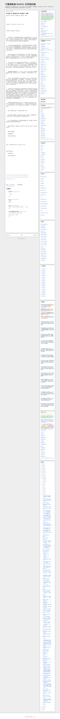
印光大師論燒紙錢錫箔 (46, 616)
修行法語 (44, 704)
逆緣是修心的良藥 (46, 649)
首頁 (22, 235)
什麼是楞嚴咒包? (45, 522)
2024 (43, 463)
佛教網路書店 (43, 130)
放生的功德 (44, 539)
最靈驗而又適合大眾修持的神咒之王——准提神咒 (47, 597)
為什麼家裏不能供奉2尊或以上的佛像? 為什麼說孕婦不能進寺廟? (47, 546)
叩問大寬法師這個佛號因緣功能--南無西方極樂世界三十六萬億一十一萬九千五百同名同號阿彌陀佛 (47, 685)
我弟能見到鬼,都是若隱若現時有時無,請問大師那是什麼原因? (47, 700)
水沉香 (42, 419)
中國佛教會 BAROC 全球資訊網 (20, 4)
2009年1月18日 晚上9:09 (15, 199)
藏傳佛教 (42, 185)
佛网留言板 (43, 93)
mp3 (44, 236)
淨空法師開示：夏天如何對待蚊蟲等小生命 (47, 668)
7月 (43, 485)
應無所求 (44, 536)
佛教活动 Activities (44, 69)
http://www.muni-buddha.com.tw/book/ (47, 139)
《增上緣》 (44, 638)
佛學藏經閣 (43, 123)
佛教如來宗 (43, 116)
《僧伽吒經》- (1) (46, 557)
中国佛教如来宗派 (44, 90)
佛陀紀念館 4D (43, 194)
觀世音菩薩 (43, 159)
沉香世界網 (44, 422)
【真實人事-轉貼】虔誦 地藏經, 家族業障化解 (47, 567)
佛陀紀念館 (43, 161)
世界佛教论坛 (43, 86)
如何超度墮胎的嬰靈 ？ (46, 544)
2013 (43, 471)
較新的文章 (8, 235)
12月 (44, 478)
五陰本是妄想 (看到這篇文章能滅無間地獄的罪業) (47, 643)
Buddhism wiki (43, 307)
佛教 (41, 111)
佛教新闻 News (43, 74)
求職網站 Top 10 (43, 23)
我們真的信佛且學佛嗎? (47, 664)
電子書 (42, 149)
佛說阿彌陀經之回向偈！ (47, 658)
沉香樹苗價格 (50, 420)
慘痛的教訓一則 (45, 653)
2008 (43, 706)
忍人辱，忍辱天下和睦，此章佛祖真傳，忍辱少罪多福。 (47, 582)
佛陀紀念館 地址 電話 (44, 212)
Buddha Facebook (44, 244)
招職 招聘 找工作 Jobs (44, 30)
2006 (43, 709)
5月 (43, 488)
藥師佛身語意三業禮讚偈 (47, 680)
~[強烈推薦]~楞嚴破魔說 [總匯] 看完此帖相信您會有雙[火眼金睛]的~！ (47, 670)
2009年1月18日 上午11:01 (16, 191)
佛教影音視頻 (43, 120)
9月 (43, 482)
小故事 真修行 (45, 656)
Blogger (34, 716)
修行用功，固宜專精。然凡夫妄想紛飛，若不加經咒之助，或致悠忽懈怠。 (47, 525)
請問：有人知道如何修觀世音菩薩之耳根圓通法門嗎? (47, 496)
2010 (43, 475)
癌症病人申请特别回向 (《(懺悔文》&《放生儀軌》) (47, 592)
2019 (43, 465)
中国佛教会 (43, 55)
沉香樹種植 (45, 420)
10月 (44, 481)
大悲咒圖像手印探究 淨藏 (47, 571)
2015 (43, 468)
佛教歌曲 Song (43, 66)
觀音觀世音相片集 (44, 192)
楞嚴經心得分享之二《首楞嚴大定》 (47, 600)
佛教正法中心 (43, 88)
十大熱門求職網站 (44, 21)
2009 (43, 477)
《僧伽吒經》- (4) (46, 553)
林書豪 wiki (43, 434)
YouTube (44, 241)
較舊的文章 (35, 235)
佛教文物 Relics (43, 67)
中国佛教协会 (43, 54)
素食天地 (42, 132)
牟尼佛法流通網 (43, 256)
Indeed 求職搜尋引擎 (44, 26)
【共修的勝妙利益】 (46, 580)
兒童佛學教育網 (43, 125)
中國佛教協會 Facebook (45, 48)
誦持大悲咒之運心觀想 (46, 570)
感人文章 (42, 157)
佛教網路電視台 (43, 118)
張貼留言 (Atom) (22, 238)
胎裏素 (44, 588)
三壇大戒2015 (43, 430)
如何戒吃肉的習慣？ (46, 535)
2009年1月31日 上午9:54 (22, 211)
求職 (41, 31)
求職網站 (42, 28)
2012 (43, 472)
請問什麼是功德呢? (46, 550)
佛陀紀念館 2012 (43, 199)
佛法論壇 (42, 121)
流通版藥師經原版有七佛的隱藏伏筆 (47, 682)
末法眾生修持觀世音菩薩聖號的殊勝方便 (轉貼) (47, 640)
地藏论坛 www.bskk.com (45, 57)
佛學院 (42, 446)
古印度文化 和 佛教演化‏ (47, 610)
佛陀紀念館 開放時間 (44, 203)
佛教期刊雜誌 (43, 128)
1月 (43, 494)
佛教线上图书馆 (43, 79)
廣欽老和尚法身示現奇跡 (47, 590)
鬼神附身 (42, 166)
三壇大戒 (42, 432)
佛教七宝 (42, 83)
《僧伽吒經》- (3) (46, 554)
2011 (43, 474)
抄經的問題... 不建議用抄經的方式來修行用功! (47, 619)
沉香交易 (49, 419)
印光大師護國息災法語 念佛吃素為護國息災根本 (47, 516)
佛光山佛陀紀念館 (44, 208)
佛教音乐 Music (43, 62)
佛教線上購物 (43, 137)
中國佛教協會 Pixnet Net (45, 52)
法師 (41, 150)
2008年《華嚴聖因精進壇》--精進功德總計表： (47, 511)
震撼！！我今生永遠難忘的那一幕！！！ (47, 629)
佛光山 (42, 210)
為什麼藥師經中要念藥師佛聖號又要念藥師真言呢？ (47, 576)
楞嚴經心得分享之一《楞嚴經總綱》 (47, 602)
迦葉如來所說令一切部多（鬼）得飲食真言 (47, 673)
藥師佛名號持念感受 (46, 695)
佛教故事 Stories (43, 64)
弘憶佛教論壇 (43, 152)
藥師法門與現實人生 (46, 551)
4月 (43, 490)
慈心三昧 (44, 655)
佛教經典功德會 (43, 258)
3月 (43, 491)
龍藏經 (42, 169)
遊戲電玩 (42, 145)
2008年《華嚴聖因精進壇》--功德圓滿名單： (47, 513)
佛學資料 (42, 109)
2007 (43, 708)
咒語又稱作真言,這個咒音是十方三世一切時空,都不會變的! (47, 541)
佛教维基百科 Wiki (44, 76)
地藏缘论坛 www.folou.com (45, 59)
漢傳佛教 (42, 113)
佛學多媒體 (43, 135)
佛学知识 (42, 81)
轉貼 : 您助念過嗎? (46, 502)
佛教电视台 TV (43, 71)
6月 (43, 487)
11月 (44, 479)
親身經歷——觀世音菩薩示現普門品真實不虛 (47, 518)
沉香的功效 (46, 419)
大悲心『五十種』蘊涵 (46, 548)
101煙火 (42, 164)
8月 (43, 484)
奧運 (41, 147)
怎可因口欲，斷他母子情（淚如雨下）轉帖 (47, 622)
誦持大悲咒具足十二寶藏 (47, 506)
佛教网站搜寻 (43, 78)
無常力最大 (44, 594)
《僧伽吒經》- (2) (46, 556)
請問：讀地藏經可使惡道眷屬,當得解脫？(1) (47, 531)
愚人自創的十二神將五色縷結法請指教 (47, 676)
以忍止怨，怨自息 (46, 584)
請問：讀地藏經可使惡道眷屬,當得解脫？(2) (47, 528)
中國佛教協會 (43, 46)
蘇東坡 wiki (43, 162)
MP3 (43, 280)
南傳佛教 (42, 183)
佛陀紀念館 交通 (43, 176)
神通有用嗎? (45, 652)
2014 (43, 469)
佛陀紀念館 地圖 (43, 201)
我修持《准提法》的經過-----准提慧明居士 (47, 562)
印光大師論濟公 (45, 620)
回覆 (9, 196)
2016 (43, 466)
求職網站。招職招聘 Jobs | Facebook (47, 36)
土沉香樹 (47, 421)
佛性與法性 (44, 568)
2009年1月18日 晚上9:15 (15, 205)
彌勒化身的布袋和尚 (46, 578)
